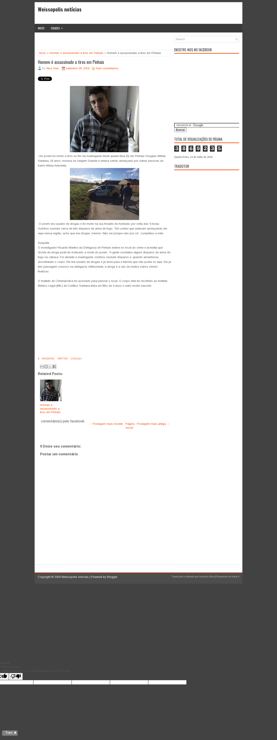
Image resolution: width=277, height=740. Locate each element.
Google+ (76, 358)
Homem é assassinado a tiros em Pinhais (76, 53)
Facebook (47, 358)
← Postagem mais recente (106, 423)
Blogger (112, 576)
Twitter (62, 358)
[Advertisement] (88, 42)
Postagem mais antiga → (153, 423)
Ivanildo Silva (206, 576)
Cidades (58, 27)
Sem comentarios (107, 68)
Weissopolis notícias (60, 9)
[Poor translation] (16, 676)
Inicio (41, 28)
